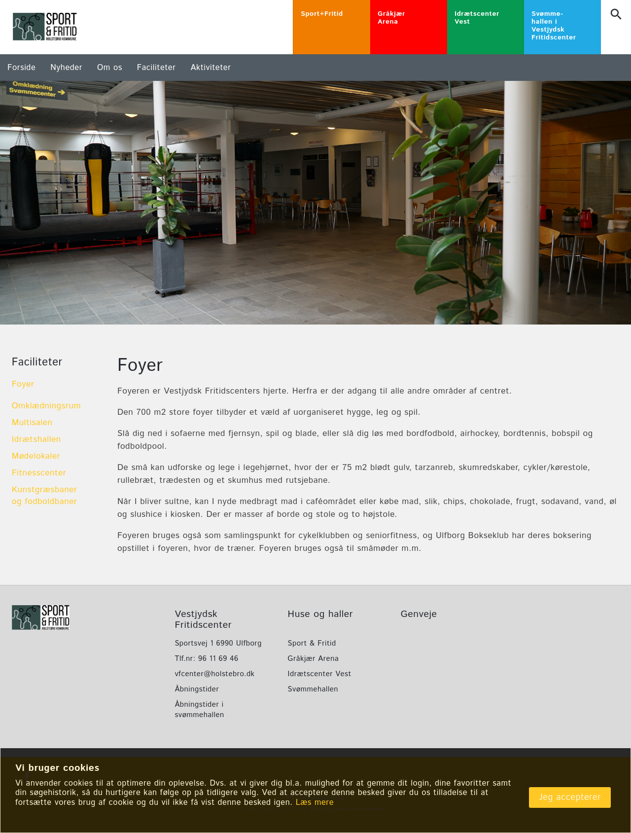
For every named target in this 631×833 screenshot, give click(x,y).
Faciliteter (156, 67)
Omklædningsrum (46, 406)
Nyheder (66, 67)
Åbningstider (197, 689)
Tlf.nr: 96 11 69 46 (206, 658)
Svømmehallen (313, 689)
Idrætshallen (36, 439)
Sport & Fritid (312, 643)
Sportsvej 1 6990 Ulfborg (218, 643)
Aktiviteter (211, 67)
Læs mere (315, 802)
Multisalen (32, 423)
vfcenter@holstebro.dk (214, 674)
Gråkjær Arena (313, 658)
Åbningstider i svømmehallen (199, 709)
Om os (109, 67)
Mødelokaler (36, 456)
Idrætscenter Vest (319, 674)
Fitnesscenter (39, 473)
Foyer (23, 384)
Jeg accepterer (570, 797)
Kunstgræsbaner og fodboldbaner (44, 495)
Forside (21, 67)
